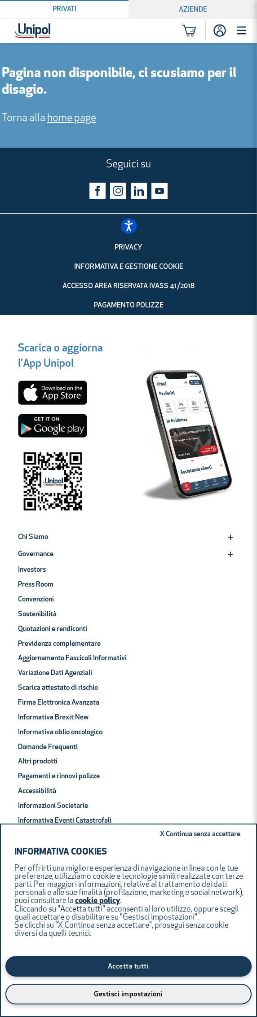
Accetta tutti (128, 966)
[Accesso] (219, 30)
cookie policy (97, 901)
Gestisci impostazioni (128, 994)
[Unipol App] (190, 433)
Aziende (193, 9)
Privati (64, 9)
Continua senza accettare (200, 834)
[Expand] (230, 537)
